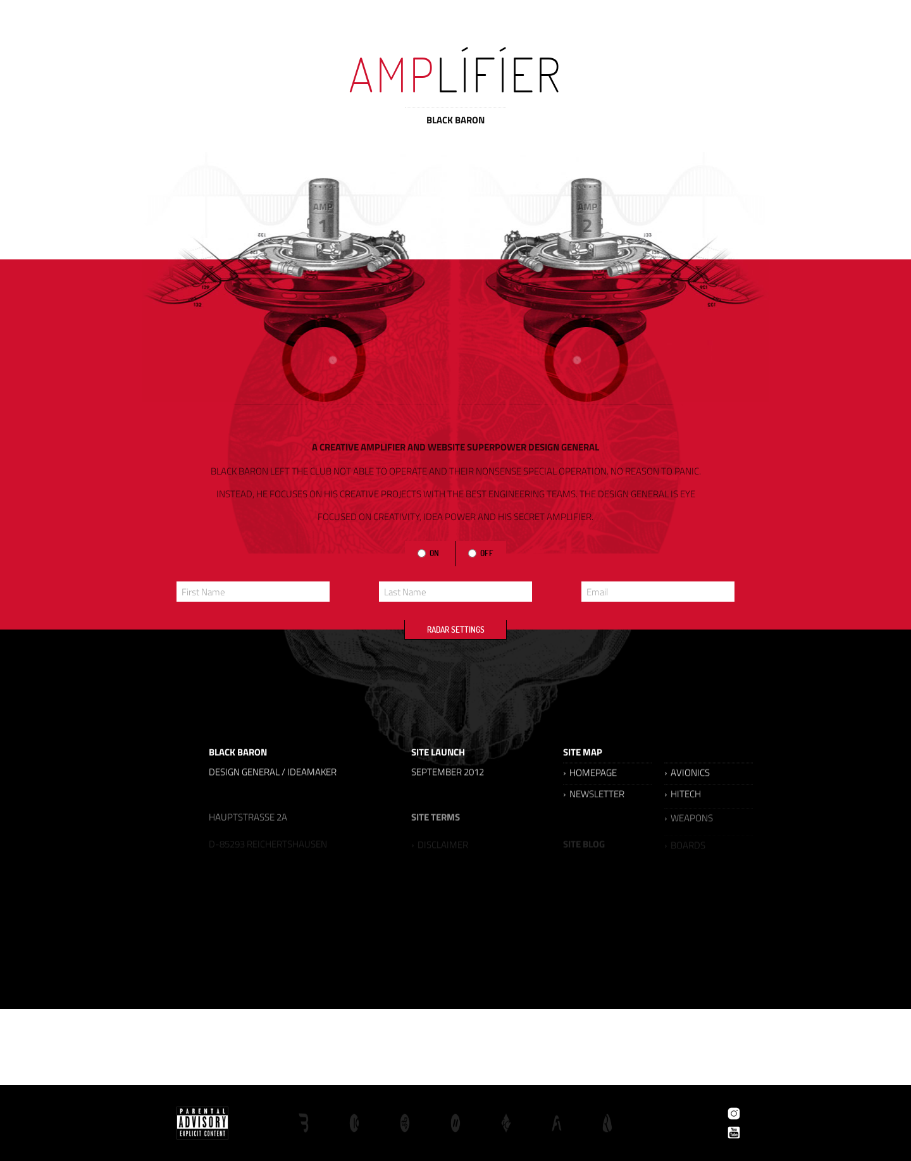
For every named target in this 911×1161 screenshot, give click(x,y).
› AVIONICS (687, 789)
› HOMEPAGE (590, 789)
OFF (485, 553)
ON (433, 553)
